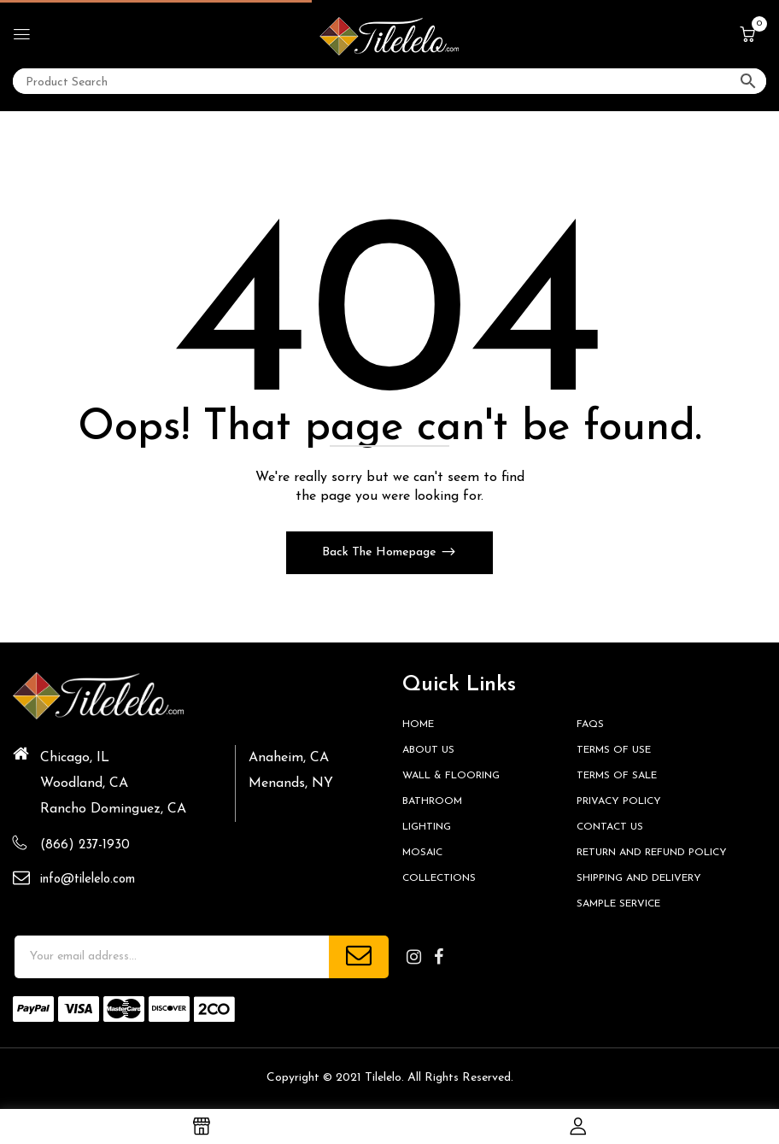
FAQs (590, 724)
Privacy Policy (619, 801)
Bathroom (432, 801)
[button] (747, 36)
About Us (428, 750)
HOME (418, 724)
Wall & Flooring (451, 776)
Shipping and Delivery (639, 878)
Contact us (610, 827)
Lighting (426, 827)
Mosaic (422, 853)
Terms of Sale (617, 776)
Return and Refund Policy (652, 853)
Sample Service (618, 904)
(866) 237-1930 (85, 845)
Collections (439, 878)
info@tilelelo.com (87, 879)
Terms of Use (614, 750)
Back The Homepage (381, 552)
